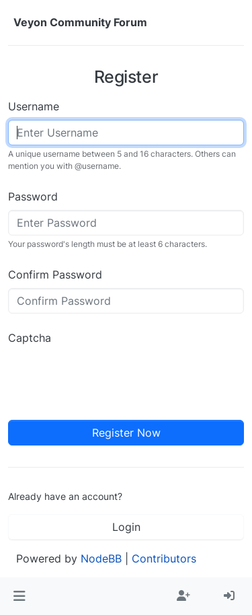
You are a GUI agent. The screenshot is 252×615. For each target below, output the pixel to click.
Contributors (164, 558)
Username (33, 106)
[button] (19, 596)
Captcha (29, 338)
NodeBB (101, 558)
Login (126, 527)
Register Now (126, 432)
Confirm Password (55, 274)
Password (33, 196)
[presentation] (110, 377)
